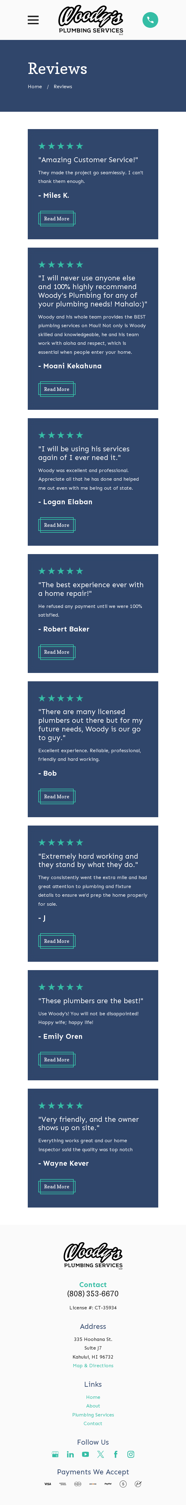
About (93, 1406)
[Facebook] (115, 1454)
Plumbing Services (93, 1415)
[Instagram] (130, 1454)
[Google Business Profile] (55, 1454)
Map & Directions (93, 1365)
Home (93, 1397)
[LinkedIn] (70, 1454)
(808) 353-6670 (93, 1293)
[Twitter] (100, 1454)
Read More (56, 218)
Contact (93, 1423)
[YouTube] (85, 1454)
